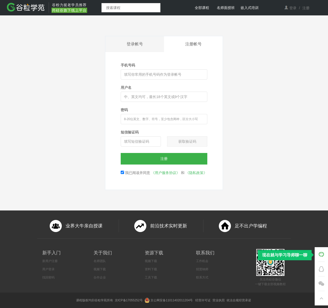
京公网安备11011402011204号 (172, 300)
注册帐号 (193, 44)
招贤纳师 (202, 269)
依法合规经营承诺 (239, 300)
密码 (124, 110)
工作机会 (202, 261)
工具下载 (151, 277)
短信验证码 (130, 132)
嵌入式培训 (250, 8)
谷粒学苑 (101, 300)
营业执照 (218, 300)
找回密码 (48, 277)
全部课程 (202, 8)
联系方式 (202, 277)
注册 (306, 8)
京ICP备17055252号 (129, 300)
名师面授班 (226, 8)
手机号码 (128, 65)
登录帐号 (135, 44)
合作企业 (100, 277)
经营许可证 (203, 300)
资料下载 (151, 269)
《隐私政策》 (196, 173)
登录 (292, 8)
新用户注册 (50, 261)
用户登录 (48, 269)
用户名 (126, 87)
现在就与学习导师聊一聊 (284, 255)
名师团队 (100, 261)
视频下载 (100, 269)
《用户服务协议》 (165, 173)
